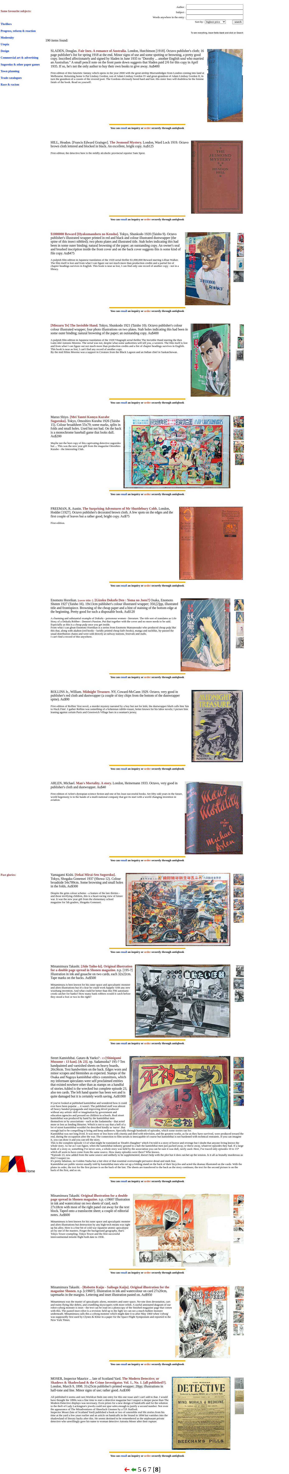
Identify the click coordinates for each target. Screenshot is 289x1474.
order (147, 128)
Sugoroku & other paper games (20, 64)
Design (5, 51)
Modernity (7, 37)
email (123, 128)
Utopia (5, 44)
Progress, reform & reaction (18, 31)
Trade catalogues (11, 77)
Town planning (10, 71)
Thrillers (6, 24)
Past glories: (8, 874)
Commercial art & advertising (19, 57)
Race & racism (10, 84)
